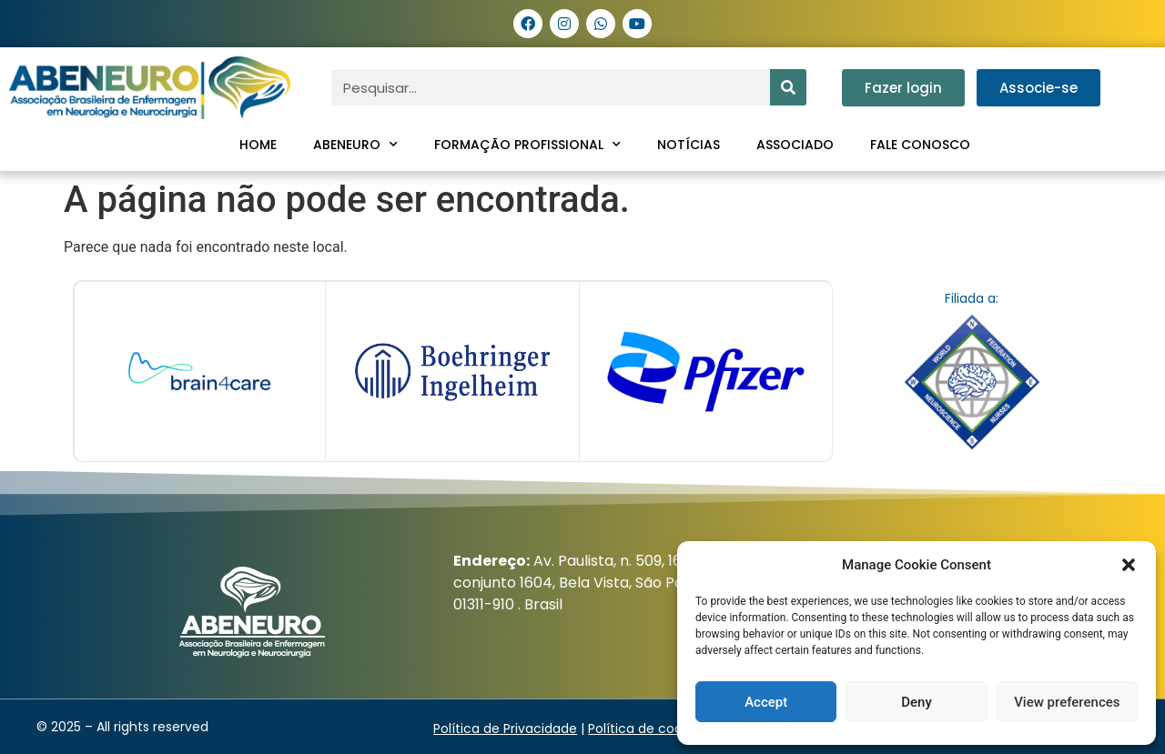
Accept (766, 702)
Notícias (688, 145)
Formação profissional (527, 144)
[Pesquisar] (788, 87)
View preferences (1066, 702)
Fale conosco (920, 145)
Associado (795, 145)
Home (258, 145)
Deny (916, 702)
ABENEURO (355, 144)
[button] (1128, 565)
